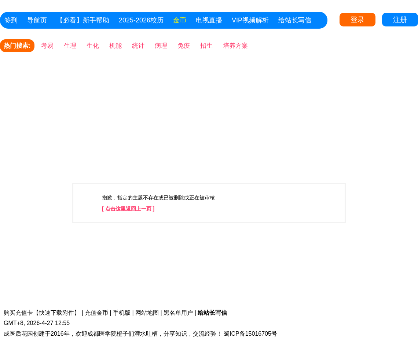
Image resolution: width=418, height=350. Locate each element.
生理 (70, 45)
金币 (179, 20)
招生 (206, 45)
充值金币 (96, 313)
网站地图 (147, 313)
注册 (400, 20)
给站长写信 (294, 20)
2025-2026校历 (141, 20)
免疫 (183, 45)
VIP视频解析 (250, 20)
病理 (161, 45)
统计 (138, 45)
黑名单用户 (178, 313)
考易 (47, 45)
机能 (115, 45)
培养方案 (235, 45)
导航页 (37, 20)
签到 (11, 20)
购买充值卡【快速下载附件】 (42, 313)
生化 (93, 45)
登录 (357, 20)
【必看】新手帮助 (82, 20)
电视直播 (209, 20)
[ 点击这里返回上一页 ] (128, 209)
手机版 (122, 313)
